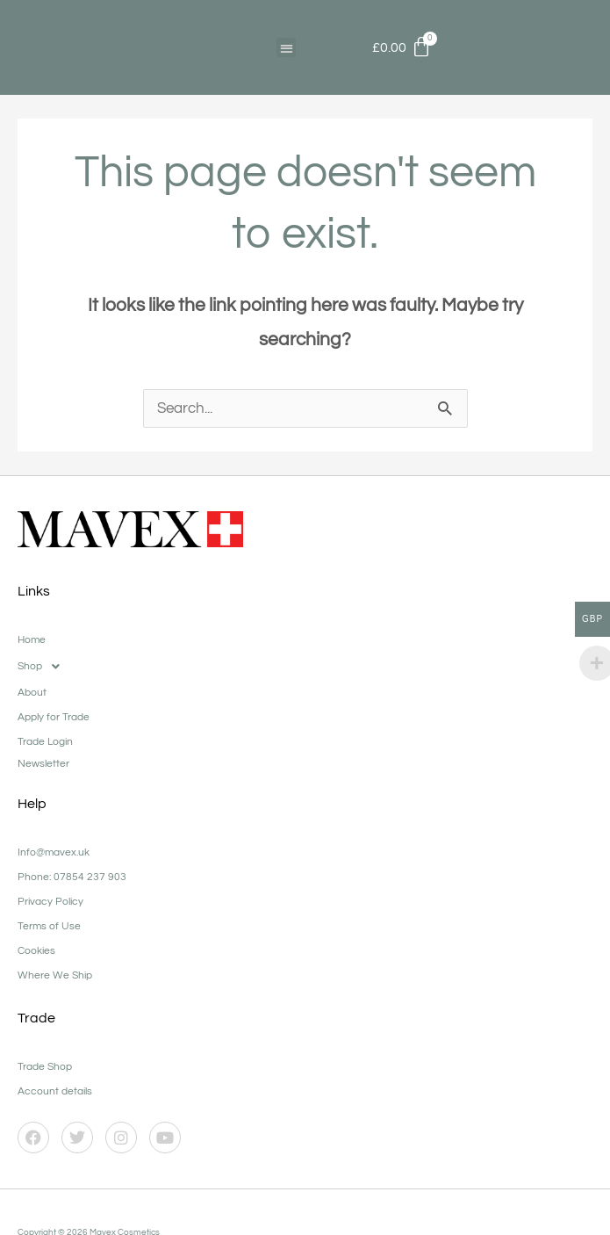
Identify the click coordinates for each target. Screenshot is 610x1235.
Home (32, 640)
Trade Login (45, 742)
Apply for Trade (54, 718)
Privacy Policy (50, 902)
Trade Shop (45, 1067)
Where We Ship (55, 976)
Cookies (36, 951)
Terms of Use (49, 927)
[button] (286, 48)
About (32, 693)
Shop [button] (43, 668)
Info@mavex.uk (54, 853)
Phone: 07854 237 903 (72, 878)
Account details (55, 1092)
